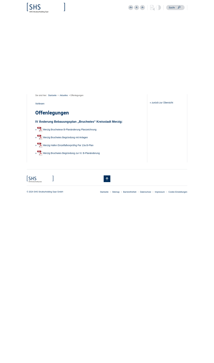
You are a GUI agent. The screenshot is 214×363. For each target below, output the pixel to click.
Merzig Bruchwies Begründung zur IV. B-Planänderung (68, 153)
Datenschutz (145, 192)
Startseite (52, 95)
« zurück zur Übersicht (161, 102)
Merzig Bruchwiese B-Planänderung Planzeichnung (66, 129)
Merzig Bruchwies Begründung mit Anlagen (62, 137)
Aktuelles (64, 95)
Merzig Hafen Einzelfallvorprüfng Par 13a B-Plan (65, 145)
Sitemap (116, 192)
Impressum (160, 192)
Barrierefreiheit (129, 192)
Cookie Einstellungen (177, 192)
